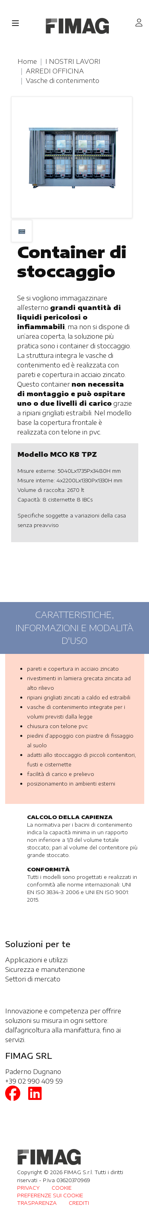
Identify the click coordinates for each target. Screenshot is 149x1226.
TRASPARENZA (37, 1203)
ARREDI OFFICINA (55, 71)
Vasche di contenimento (62, 81)
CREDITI (79, 1203)
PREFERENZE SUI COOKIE (50, 1195)
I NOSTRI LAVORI (73, 61)
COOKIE (62, 1188)
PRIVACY (28, 1188)
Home (27, 61)
